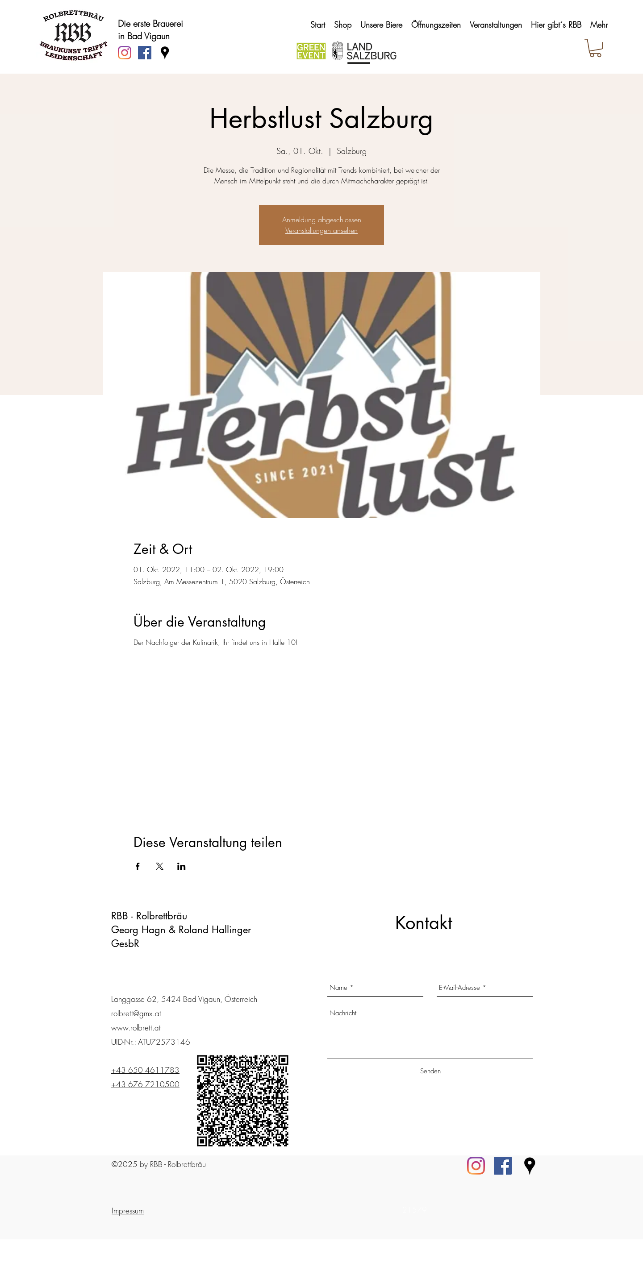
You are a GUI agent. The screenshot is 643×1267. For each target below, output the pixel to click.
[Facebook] (503, 1166)
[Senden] (430, 1071)
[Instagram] (124, 52)
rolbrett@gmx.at (136, 1013)
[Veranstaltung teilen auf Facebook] (138, 866)
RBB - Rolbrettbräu (149, 916)
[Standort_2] (530, 1166)
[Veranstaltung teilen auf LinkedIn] (181, 866)
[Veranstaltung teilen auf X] (159, 866)
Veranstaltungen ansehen (321, 230)
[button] (595, 48)
